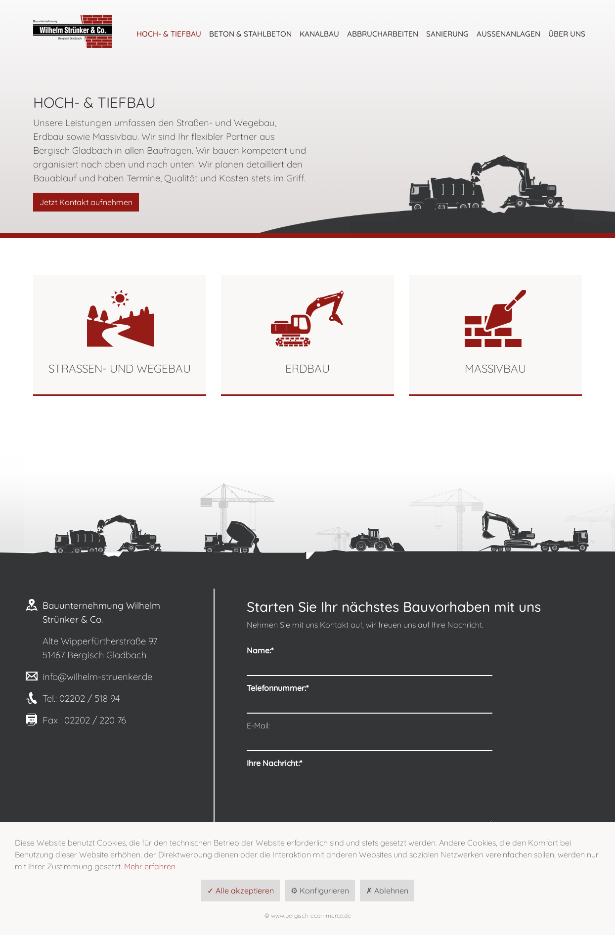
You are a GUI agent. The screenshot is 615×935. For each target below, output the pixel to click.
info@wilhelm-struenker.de (97, 676)
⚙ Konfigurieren (320, 890)
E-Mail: (258, 696)
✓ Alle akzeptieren (240, 890)
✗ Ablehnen (387, 890)
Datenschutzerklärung (286, 789)
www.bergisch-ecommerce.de (311, 915)
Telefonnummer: (277, 673)
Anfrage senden (539, 818)
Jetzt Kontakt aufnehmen (86, 202)
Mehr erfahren (150, 866)
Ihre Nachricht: (274, 718)
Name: (260, 650)
